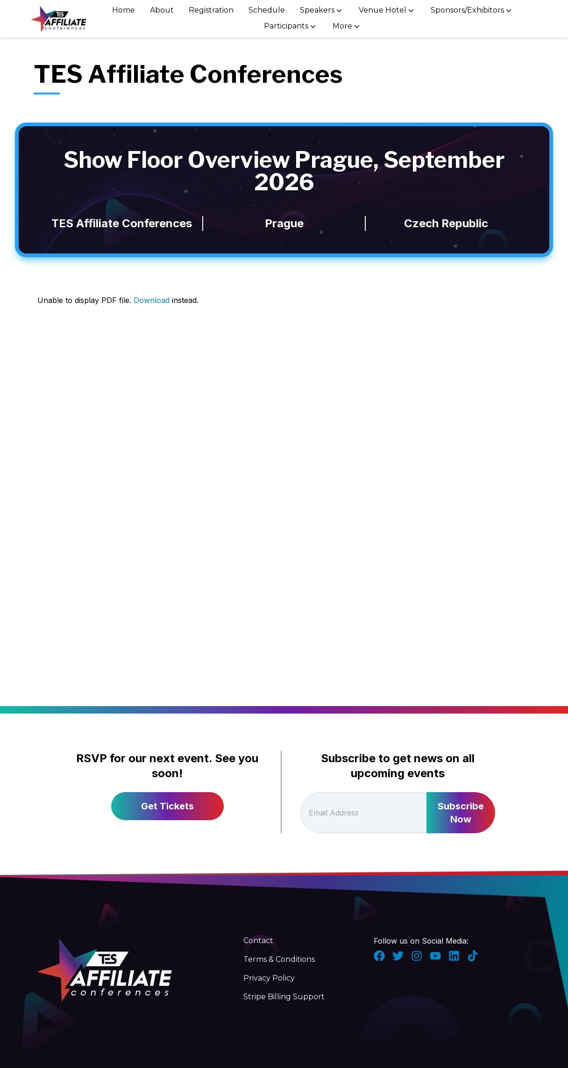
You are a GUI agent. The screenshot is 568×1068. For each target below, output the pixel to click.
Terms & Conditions (279, 959)
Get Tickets (167, 806)
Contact (258, 940)
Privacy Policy (269, 978)
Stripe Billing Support (284, 996)
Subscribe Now (461, 813)
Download (152, 300)
